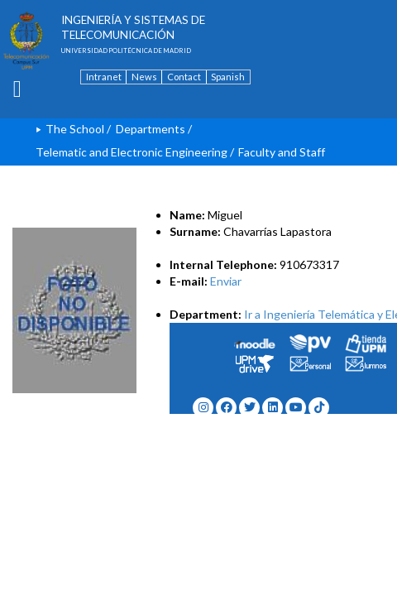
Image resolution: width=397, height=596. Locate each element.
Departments (150, 129)
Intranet (104, 76)
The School (74, 129)
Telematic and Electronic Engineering (131, 152)
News (144, 76)
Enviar (226, 281)
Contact (184, 76)
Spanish (228, 76)
